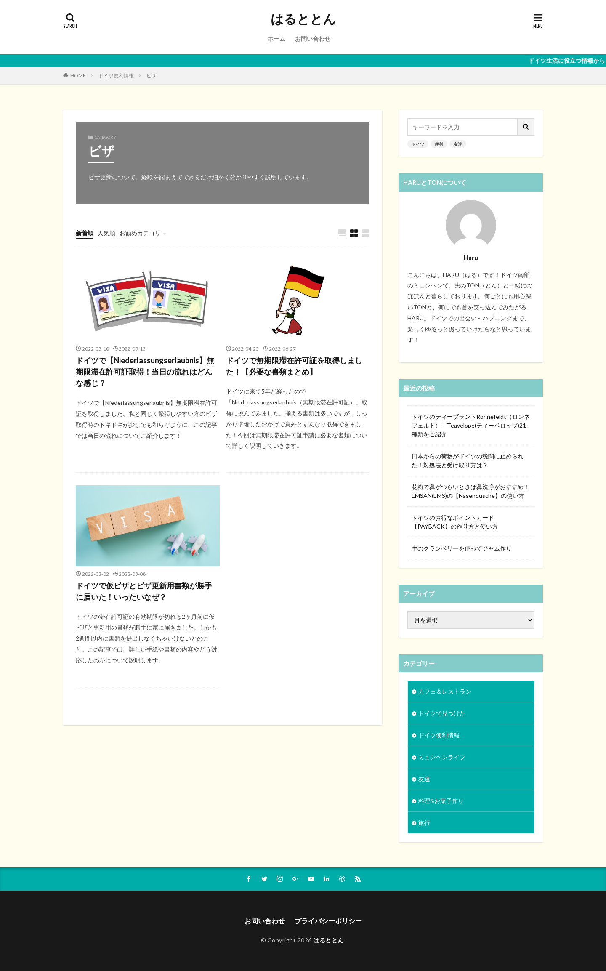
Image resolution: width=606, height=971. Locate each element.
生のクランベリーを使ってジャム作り (462, 548)
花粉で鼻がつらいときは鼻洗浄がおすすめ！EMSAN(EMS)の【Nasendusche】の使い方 (470, 491)
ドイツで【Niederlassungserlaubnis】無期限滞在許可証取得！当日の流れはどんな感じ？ (145, 372)
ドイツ (418, 143)
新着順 (84, 233)
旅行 (424, 822)
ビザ (151, 75)
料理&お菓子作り (441, 800)
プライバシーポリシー (328, 921)
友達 (458, 143)
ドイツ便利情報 (116, 75)
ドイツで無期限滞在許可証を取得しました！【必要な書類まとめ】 (294, 366)
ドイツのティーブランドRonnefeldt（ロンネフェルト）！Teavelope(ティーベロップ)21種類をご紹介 (471, 425)
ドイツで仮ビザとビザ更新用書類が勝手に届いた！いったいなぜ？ (144, 591)
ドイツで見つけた (441, 713)
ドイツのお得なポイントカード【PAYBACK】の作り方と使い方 (455, 522)
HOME (78, 75)
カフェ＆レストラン (444, 691)
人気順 (106, 233)
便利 (439, 143)
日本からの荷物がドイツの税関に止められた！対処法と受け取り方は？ (468, 460)
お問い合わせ (312, 38)
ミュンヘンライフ (441, 757)
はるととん (303, 19)
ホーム (276, 38)
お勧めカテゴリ (140, 233)
